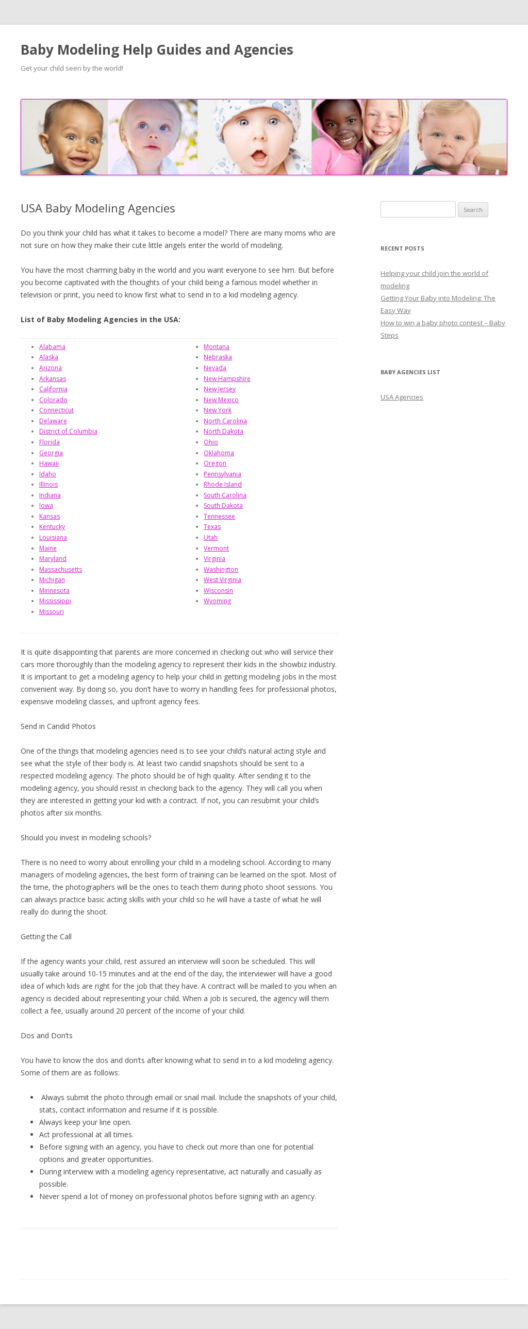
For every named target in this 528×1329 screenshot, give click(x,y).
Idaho (47, 474)
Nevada (215, 367)
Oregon (215, 463)
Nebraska (218, 357)
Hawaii (49, 463)
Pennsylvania (222, 474)
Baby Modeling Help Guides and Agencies (157, 49)
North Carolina (225, 421)
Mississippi (55, 600)
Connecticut (56, 410)
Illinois (48, 484)
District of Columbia (68, 431)
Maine (48, 548)
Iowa (46, 505)
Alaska (48, 357)
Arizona (50, 367)
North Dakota (223, 431)
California (53, 389)
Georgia (51, 452)
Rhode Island (223, 484)
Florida (49, 442)
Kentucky (52, 526)
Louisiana (53, 537)
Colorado (53, 399)
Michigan (52, 579)
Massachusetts (60, 569)
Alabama (52, 346)
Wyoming (217, 600)
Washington (221, 569)
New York (218, 410)
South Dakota (223, 505)
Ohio (211, 442)
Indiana (50, 495)
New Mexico (221, 399)
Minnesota (54, 590)
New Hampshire (227, 378)
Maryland (53, 558)
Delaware (53, 421)
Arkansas (52, 378)
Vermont (216, 548)
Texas (212, 526)
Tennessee (219, 516)
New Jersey (220, 389)
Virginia (214, 558)
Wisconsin (218, 590)
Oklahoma (219, 452)
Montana (216, 346)
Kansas (49, 516)
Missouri (51, 611)
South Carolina (225, 495)
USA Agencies (402, 397)
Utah (211, 537)
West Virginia (222, 579)
